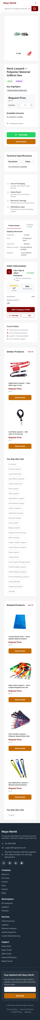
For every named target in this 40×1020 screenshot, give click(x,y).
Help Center (6, 946)
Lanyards (12, 591)
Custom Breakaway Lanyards (19, 577)
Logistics (5, 925)
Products (5, 911)
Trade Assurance (8, 921)
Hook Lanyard (13, 489)
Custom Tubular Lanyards (17, 542)
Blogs (4, 893)
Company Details (29, 226)
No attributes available (15, 117)
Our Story (5, 878)
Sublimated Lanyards (16, 513)
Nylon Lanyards (14, 538)
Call (28, 315)
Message (13, 315)
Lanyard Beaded (14, 582)
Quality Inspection (9, 932)
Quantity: (11, 105)
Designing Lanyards (15, 586)
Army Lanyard (13, 523)
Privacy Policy (12, 1009)
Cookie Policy (16, 1012)
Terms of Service (26, 1009)
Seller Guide (6, 953)
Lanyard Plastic (14, 557)
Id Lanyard (12, 464)
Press (4, 885)
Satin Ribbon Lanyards (16, 479)
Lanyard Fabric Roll (15, 484)
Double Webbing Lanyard (17, 572)
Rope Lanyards (14, 552)
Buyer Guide (7, 950)
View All (30, 352)
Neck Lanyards (14, 494)
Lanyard (11, 815)
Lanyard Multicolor (15, 474)
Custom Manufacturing (11, 936)
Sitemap (28, 1012)
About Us (5, 874)
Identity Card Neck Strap (17, 533)
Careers (5, 882)
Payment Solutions (9, 928)
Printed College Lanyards (17, 567)
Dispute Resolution (9, 957)
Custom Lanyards (15, 508)
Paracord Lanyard (15, 518)
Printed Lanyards (14, 469)
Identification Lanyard (16, 498)
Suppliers (5, 907)
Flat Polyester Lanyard (16, 503)
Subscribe (20, 996)
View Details (20, 397)
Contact (5, 889)
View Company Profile (21, 309)
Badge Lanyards (14, 528)
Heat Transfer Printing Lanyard (19, 562)
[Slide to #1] (18, 53)
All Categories (7, 903)
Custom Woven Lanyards (17, 547)
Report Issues (7, 961)
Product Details (14, 226)
